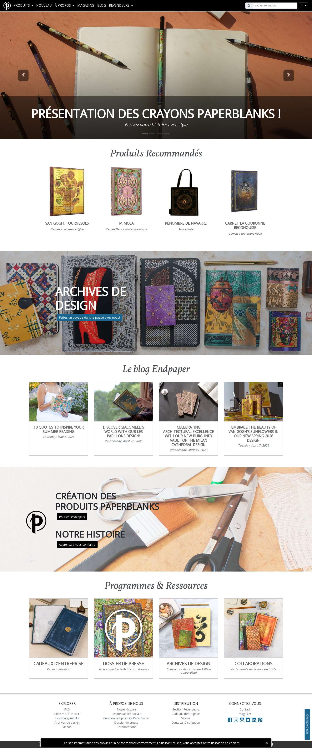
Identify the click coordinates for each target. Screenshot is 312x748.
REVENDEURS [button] (119, 5)
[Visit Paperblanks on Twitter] (249, 719)
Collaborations (126, 727)
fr (302, 6)
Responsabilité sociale (126, 714)
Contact (245, 709)
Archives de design (67, 722)
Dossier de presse (126, 722)
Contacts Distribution (185, 722)
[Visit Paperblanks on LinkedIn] (255, 719)
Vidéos (66, 727)
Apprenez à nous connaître (77, 545)
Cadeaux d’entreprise (186, 714)
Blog (101, 5)
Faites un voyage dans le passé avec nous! (89, 317)
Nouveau (44, 5)
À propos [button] (63, 5)
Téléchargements (67, 718)
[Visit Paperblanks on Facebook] (230, 719)
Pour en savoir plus (72, 517)
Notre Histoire (126, 709)
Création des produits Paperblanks (126, 718)
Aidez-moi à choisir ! (67, 714)
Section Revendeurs (185, 709)
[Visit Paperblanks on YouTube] (243, 719)
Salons (185, 718)
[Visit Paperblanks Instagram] (236, 719)
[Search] (274, 6)
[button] (23, 75)
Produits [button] (22, 5)
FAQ (67, 709)
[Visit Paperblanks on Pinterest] (260, 719)
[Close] (266, 742)
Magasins (85, 5)
